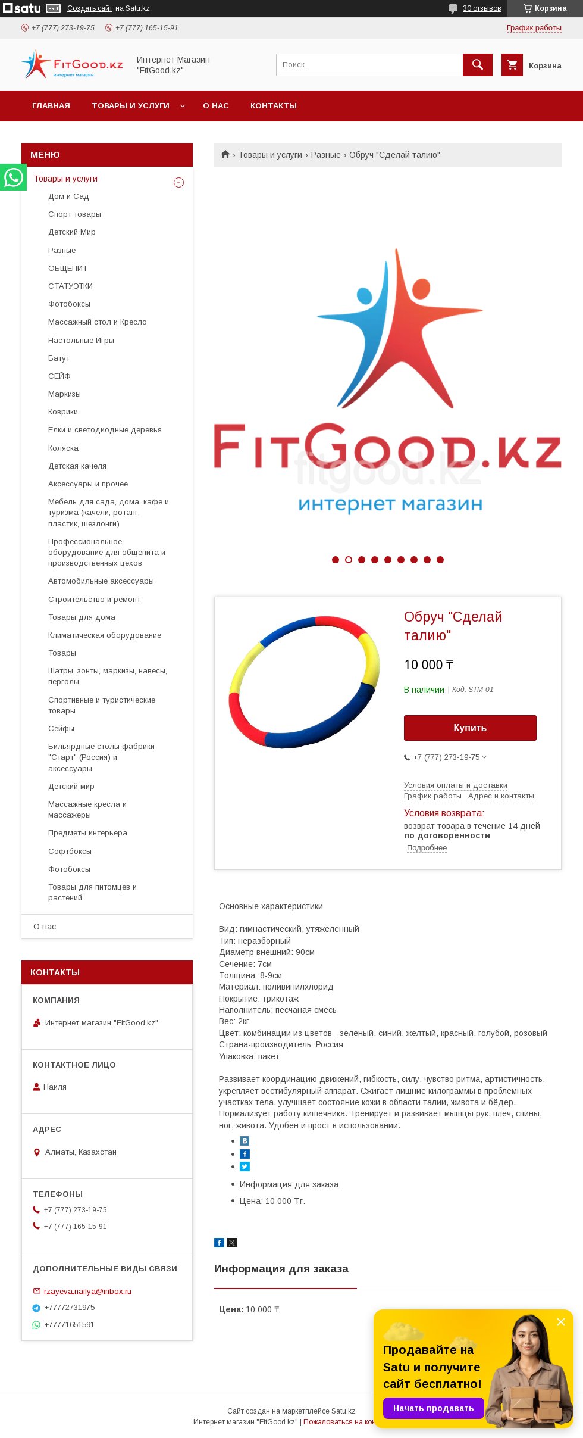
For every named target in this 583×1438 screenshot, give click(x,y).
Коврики (63, 411)
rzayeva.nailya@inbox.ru (87, 1290)
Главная (51, 105)
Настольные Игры (81, 340)
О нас (216, 105)
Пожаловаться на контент (346, 1422)
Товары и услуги (131, 105)
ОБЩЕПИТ (67, 268)
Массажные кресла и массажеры (87, 809)
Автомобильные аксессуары (101, 580)
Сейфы (61, 728)
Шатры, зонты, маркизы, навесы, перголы (107, 676)
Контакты (273, 105)
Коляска (63, 448)
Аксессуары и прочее (88, 483)
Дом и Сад (68, 196)
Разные (326, 155)
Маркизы (64, 393)
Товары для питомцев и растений (92, 892)
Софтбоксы (70, 851)
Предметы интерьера (87, 832)
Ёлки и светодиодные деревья (105, 429)
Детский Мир (72, 231)
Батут (59, 358)
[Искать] (478, 65)
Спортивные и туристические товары (101, 705)
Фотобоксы (69, 304)
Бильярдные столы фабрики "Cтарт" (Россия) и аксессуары (101, 757)
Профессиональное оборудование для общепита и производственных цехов (106, 552)
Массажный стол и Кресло (97, 321)
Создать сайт (89, 8)
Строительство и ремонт (94, 599)
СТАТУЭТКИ (70, 286)
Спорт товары (74, 214)
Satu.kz (343, 1411)
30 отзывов (482, 8)
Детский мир (71, 786)
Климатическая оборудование (104, 635)
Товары (62, 652)
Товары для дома (81, 617)
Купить (470, 728)
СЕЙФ (59, 376)
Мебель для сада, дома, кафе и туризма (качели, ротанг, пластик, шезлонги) (108, 512)
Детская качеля (77, 465)
